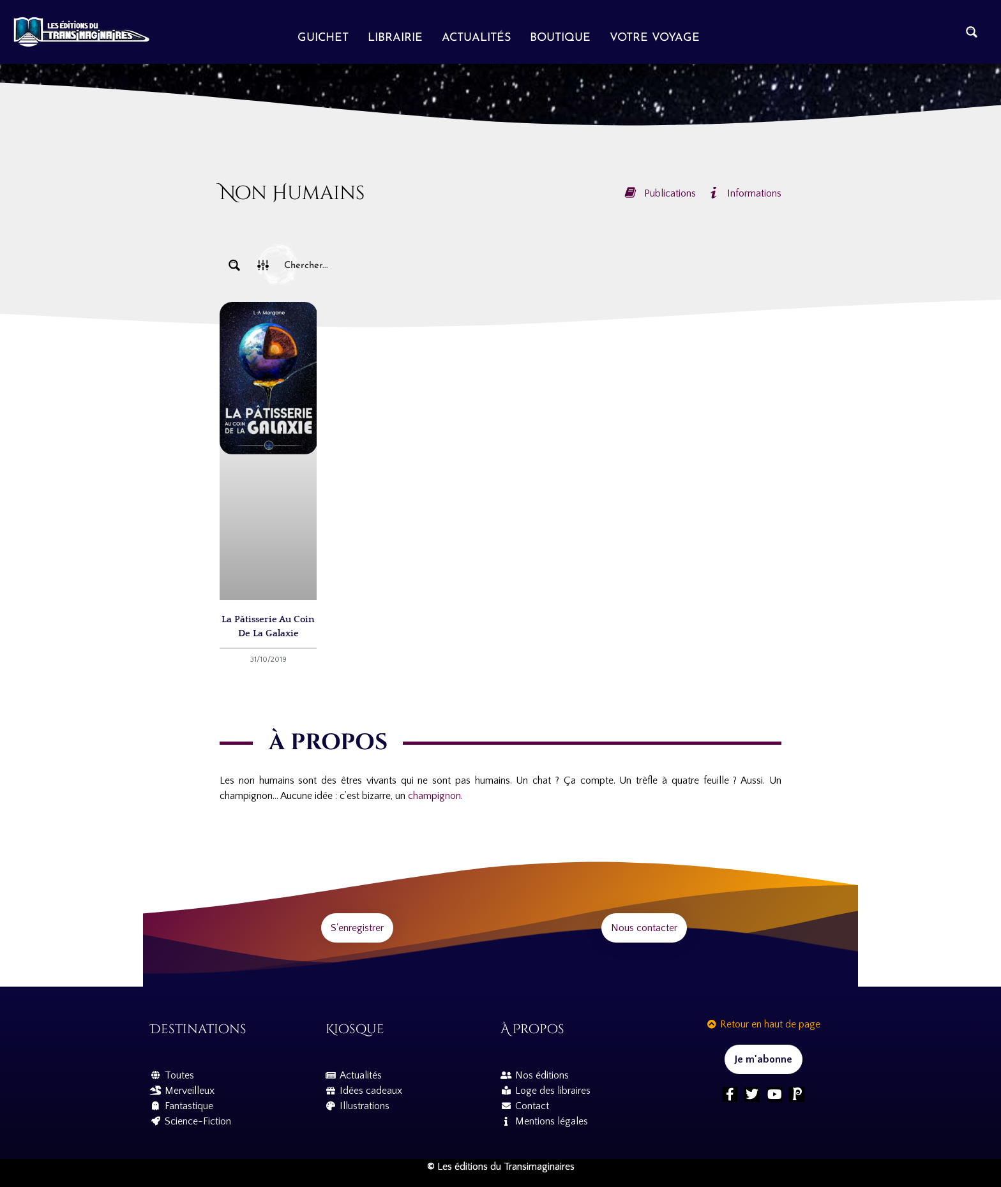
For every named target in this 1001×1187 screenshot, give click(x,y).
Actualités (476, 38)
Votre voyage (655, 38)
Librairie (395, 38)
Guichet (323, 38)
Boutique (560, 38)
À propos (532, 1029)
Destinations (198, 1029)
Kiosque (355, 1029)
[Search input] (530, 265)
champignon (433, 796)
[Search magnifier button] (971, 32)
